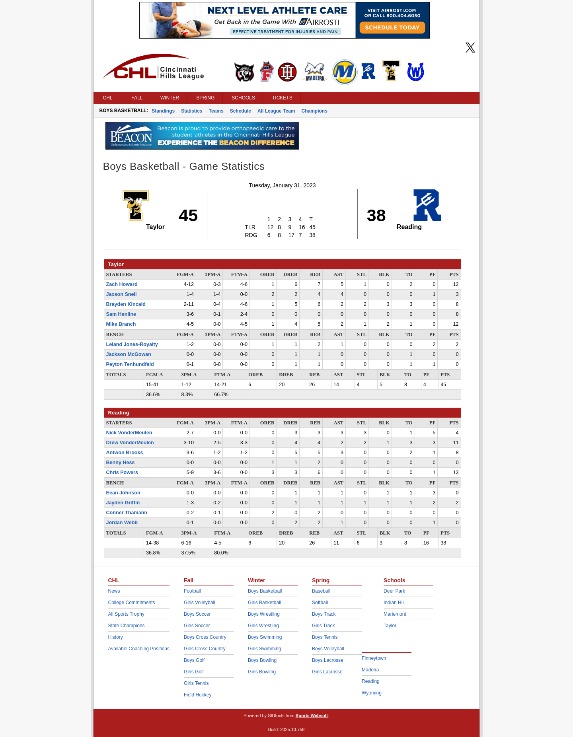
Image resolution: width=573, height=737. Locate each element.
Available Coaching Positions (139, 648)
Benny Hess (120, 462)
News (114, 591)
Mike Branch (121, 324)
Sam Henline (121, 314)
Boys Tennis (324, 637)
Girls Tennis (196, 683)
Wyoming (372, 693)
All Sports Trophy (126, 614)
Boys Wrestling (264, 614)
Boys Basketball (265, 591)
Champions (314, 111)
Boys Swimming (265, 637)
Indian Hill (394, 602)
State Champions (126, 625)
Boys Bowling (262, 660)
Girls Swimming (264, 648)
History (115, 637)
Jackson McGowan (128, 354)
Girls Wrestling (263, 625)
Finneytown (374, 658)
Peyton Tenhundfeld (130, 364)
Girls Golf (194, 672)
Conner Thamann (127, 512)
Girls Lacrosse (327, 672)
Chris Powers (122, 472)
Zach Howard (122, 284)
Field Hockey (197, 695)
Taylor (390, 625)
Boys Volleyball (328, 648)
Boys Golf (194, 660)
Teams (216, 111)
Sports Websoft (312, 715)
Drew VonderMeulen (130, 442)
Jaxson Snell (121, 294)
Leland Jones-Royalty (132, 344)
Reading (371, 681)
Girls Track (323, 625)
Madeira (370, 670)
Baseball (321, 591)
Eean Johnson (123, 493)
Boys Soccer (197, 614)
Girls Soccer (197, 625)
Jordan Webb (122, 522)
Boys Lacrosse (327, 660)
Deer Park (394, 591)
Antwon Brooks (124, 452)
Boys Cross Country (205, 637)
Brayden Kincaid (126, 304)
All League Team (276, 111)
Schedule (240, 111)
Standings (163, 111)
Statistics (191, 111)
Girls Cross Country (205, 648)
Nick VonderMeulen (129, 433)
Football (192, 591)
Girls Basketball (264, 602)
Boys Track (323, 614)
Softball (320, 602)
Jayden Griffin (123, 503)
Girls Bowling (262, 672)
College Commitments (131, 602)
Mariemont (395, 614)
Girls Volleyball (199, 602)
